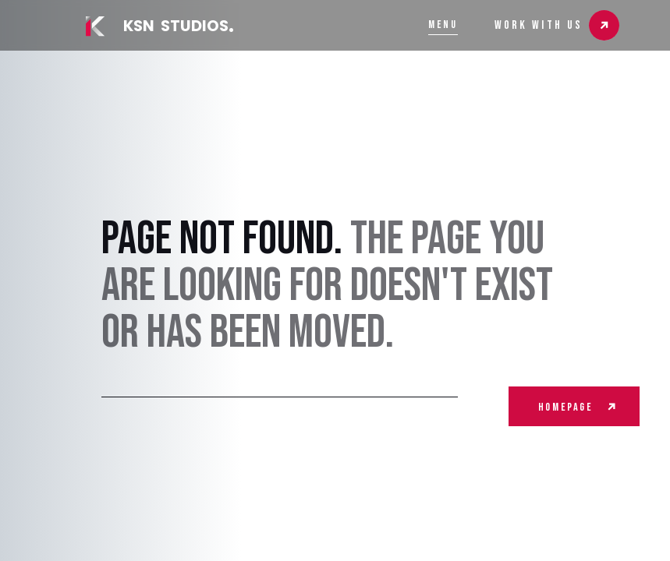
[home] (157, 26)
